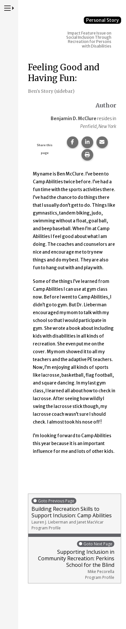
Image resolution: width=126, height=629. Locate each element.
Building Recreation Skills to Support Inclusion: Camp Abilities (75, 514)
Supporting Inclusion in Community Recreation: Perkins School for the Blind (73, 560)
